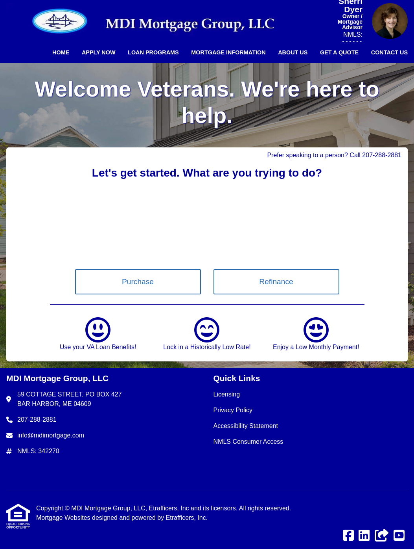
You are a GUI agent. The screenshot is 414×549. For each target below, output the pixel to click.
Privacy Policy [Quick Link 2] (233, 410)
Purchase (138, 281)
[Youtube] (399, 536)
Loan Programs (153, 52)
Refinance (276, 281)
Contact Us (389, 52)
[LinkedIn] (364, 536)
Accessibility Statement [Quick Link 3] (245, 425)
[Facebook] (348, 536)
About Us (292, 52)
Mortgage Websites (64, 517)
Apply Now (99, 52)
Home (60, 52)
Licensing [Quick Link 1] (226, 394)
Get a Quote (339, 52)
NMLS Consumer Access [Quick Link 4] (248, 441)
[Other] (382, 536)
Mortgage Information (228, 52)
